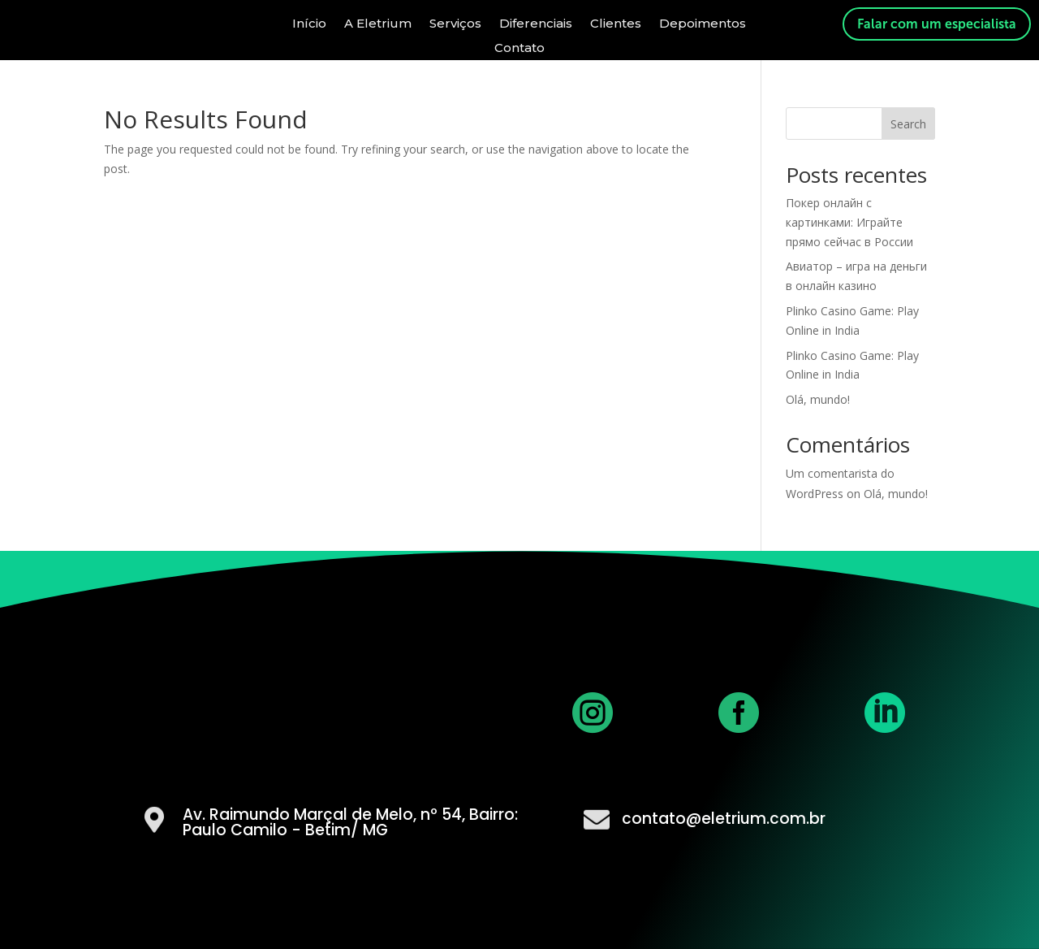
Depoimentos (702, 22)
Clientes (615, 22)
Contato (519, 47)
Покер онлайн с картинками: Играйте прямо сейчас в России (849, 222)
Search (908, 124)
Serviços (455, 22)
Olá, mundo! (818, 399)
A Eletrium (378, 22)
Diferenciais (535, 22)
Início (309, 22)
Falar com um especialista (936, 24)
